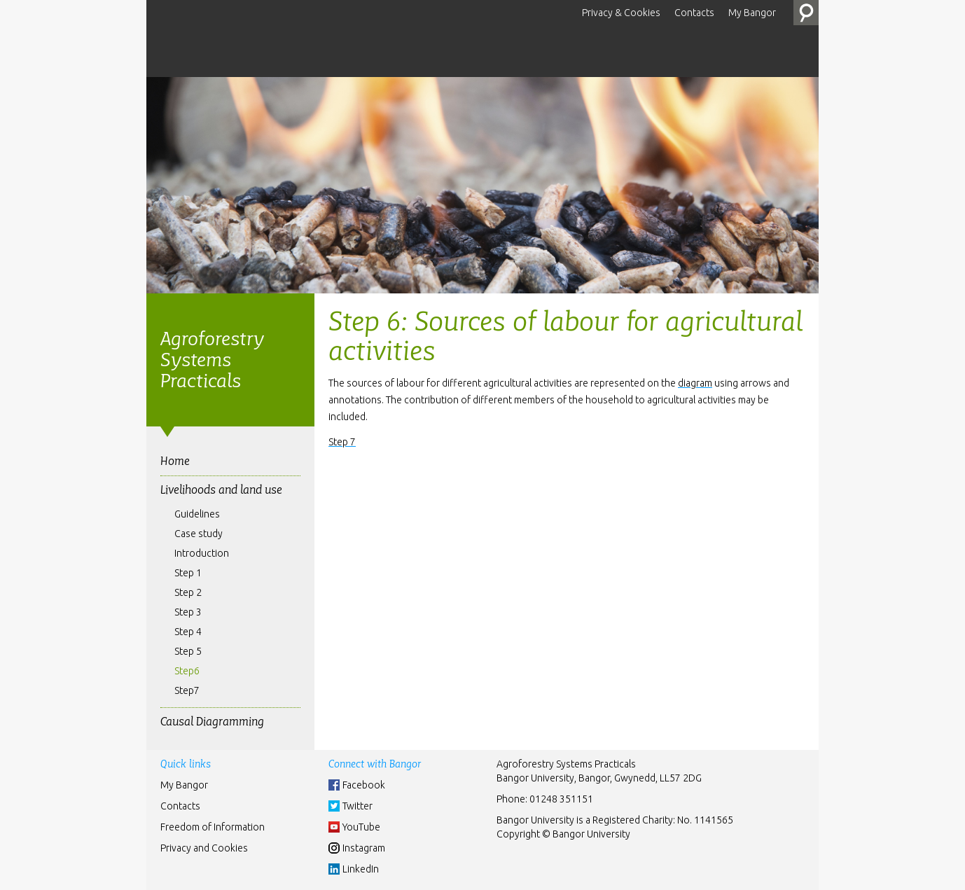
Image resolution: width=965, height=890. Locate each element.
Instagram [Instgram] (363, 848)
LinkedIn (360, 869)
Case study (198, 533)
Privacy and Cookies (204, 848)
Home (175, 461)
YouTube (361, 827)
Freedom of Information (212, 827)
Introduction (201, 553)
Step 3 (188, 612)
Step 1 (188, 572)
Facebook (363, 785)
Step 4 (188, 631)
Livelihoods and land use (221, 489)
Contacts (694, 12)
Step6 (187, 670)
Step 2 (188, 592)
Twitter (357, 806)
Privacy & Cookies (621, 12)
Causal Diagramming (212, 721)
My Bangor (752, 12)
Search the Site (806, 12)
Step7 (187, 690)
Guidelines (197, 514)
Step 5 (188, 651)
